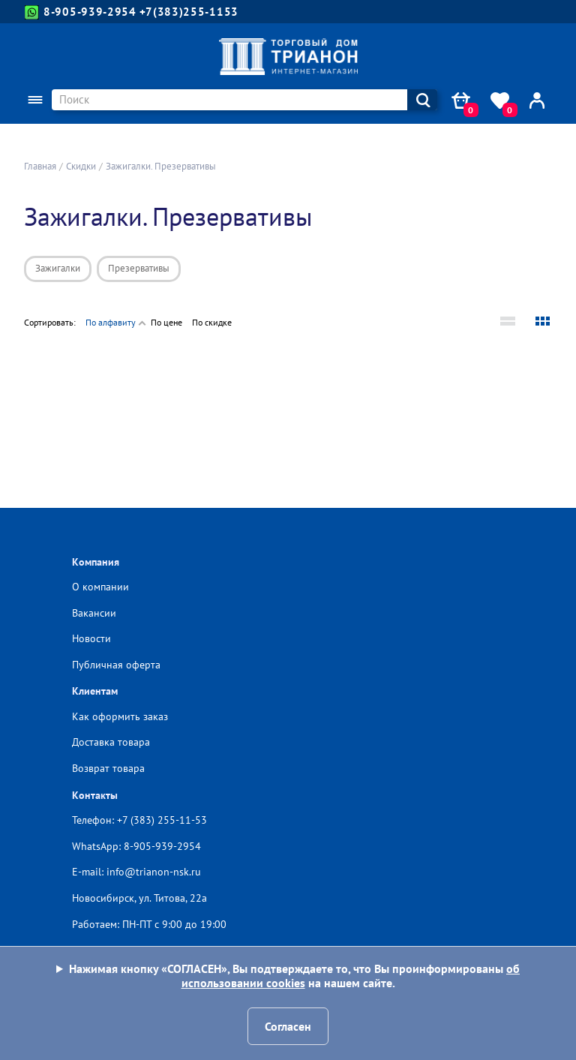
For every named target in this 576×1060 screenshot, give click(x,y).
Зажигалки (57, 268)
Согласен (288, 1026)
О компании (100, 586)
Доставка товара (111, 742)
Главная (40, 166)
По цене (166, 322)
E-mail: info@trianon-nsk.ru (136, 871)
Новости (91, 638)
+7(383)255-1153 (189, 11)
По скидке (212, 322)
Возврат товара (108, 768)
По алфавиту (111, 322)
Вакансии (94, 613)
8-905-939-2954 (80, 12)
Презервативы (139, 268)
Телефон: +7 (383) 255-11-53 (139, 820)
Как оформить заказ (120, 716)
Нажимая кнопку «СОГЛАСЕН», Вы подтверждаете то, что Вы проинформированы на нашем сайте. (294, 975)
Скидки (81, 166)
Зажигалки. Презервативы (161, 166)
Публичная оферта (116, 664)
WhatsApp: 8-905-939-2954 (136, 846)
